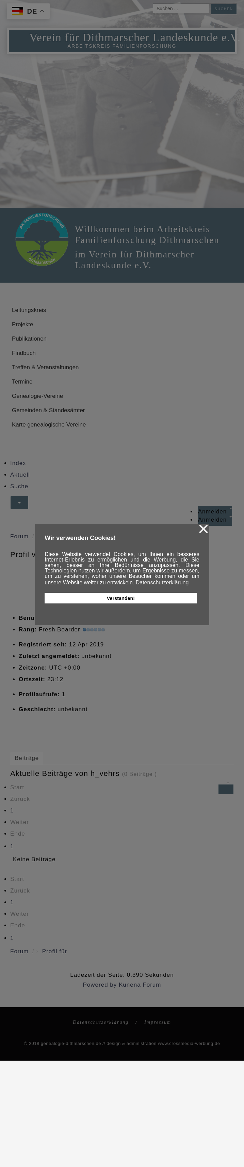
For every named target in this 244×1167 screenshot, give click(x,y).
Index (18, 463)
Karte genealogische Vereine (49, 424)
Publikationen (29, 338)
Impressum (157, 1022)
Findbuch (24, 353)
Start (17, 787)
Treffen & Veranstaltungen (45, 367)
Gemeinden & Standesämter (48, 410)
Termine (22, 381)
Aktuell (20, 475)
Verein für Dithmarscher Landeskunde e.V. (135, 37)
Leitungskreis (29, 310)
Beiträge (27, 758)
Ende (17, 834)
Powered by (100, 985)
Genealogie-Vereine (37, 396)
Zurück (20, 799)
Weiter (19, 822)
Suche (19, 486)
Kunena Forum (140, 985)
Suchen (224, 9)
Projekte (22, 324)
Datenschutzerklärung (101, 1022)
